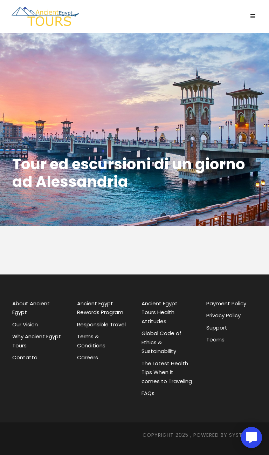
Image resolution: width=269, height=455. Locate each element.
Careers (87, 357)
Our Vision (25, 324)
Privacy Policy (223, 315)
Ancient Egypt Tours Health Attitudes (160, 312)
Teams (215, 339)
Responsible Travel (101, 324)
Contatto (24, 357)
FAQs (148, 393)
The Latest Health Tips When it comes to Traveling (167, 372)
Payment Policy (226, 303)
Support (216, 327)
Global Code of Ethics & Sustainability (161, 342)
